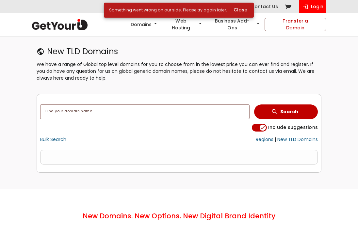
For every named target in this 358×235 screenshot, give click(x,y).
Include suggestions (293, 128)
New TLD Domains (297, 139)
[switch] (259, 128)
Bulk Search (53, 139)
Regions (264, 139)
